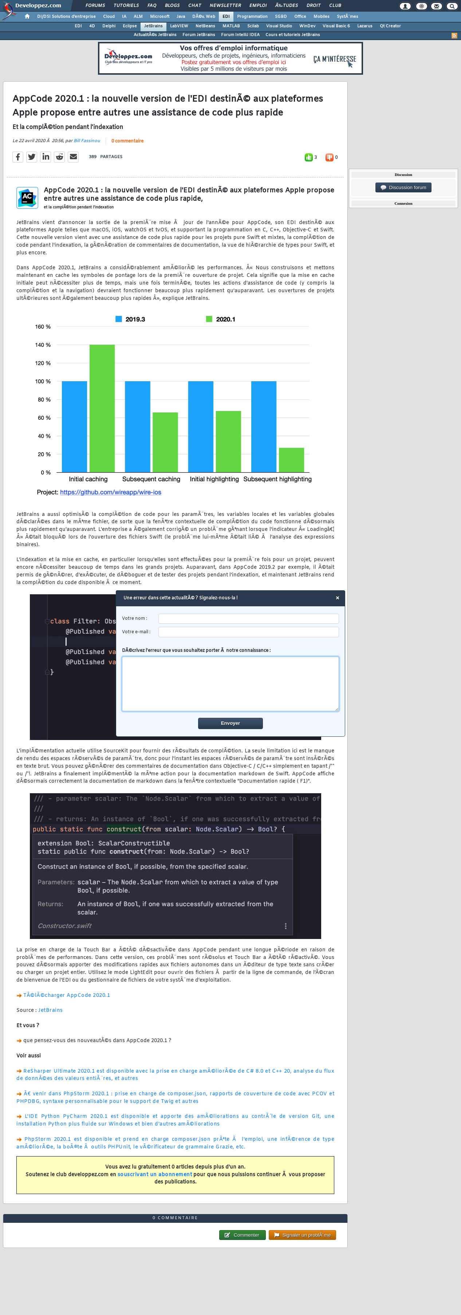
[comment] (230, 684)
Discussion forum (403, 188)
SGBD (281, 16)
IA (124, 16)
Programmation (252, 16)
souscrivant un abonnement (155, 1174)
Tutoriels (126, 6)
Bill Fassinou (87, 141)
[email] (248, 632)
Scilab (253, 26)
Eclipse (130, 26)
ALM (138, 16)
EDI (226, 16)
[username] (248, 619)
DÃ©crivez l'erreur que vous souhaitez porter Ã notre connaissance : (230, 679)
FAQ (152, 6)
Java (181, 16)
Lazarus (365, 26)
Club (335, 6)
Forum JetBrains (198, 35)
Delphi (108, 26)
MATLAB (231, 26)
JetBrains (153, 26)
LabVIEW (179, 26)
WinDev (307, 26)
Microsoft (159, 16)
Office (300, 16)
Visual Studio (279, 26)
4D (92, 26)
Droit (313, 6)
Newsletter (225, 6)
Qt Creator (390, 26)
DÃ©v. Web (203, 16)
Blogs (172, 6)
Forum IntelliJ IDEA (240, 35)
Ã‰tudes (287, 6)
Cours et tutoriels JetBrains (292, 35)
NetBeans (205, 26)
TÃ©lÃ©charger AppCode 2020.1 (66, 995)
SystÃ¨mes (347, 16)
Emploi (258, 6)
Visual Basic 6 (336, 26)
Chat (195, 6)
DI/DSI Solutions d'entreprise (66, 16)
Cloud (109, 16)
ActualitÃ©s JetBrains (155, 35)
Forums (95, 6)
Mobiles (322, 16)
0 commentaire (127, 141)
